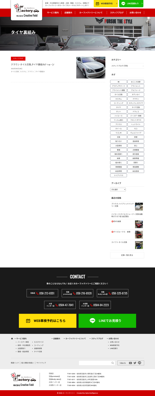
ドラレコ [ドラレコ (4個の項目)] (136, 111)
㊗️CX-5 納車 (116, 221)
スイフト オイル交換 (119, 242)
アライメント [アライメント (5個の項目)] (135, 86)
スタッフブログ (117, 12)
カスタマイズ (38, 342)
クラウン (31, 71)
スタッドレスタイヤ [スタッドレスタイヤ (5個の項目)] (136, 103)
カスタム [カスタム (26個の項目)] (118, 99)
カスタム (23, 71)
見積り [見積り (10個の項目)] (135, 162)
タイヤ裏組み (40, 71)
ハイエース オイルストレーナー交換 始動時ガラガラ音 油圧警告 (127, 215)
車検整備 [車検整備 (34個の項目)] (118, 167)
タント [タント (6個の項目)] (118, 111)
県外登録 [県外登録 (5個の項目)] (136, 154)
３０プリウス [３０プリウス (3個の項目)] (118, 175)
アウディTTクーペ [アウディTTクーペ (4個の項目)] (118, 86)
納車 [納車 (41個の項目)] (118, 158)
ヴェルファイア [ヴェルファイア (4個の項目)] (135, 133)
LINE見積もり (133, 3)
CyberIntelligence (91, 393)
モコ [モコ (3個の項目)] (135, 129)
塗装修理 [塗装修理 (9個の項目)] (136, 141)
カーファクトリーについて (91, 12)
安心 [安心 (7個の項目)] (135, 146)
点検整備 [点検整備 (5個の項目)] (136, 150)
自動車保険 (38, 348)
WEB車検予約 (107, 3)
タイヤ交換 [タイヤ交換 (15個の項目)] (136, 107)
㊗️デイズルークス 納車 (120, 232)
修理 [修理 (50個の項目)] (135, 137)
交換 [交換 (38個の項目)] (118, 137)
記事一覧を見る (127, 255)
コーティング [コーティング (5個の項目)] (118, 103)
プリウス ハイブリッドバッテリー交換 (122, 205)
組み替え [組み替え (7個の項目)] (118, 162)
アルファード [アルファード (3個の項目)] (135, 90)
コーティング (38, 345)
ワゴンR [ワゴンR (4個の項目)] (118, 133)
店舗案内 (68, 12)
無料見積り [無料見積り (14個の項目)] (118, 154)
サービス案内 (53, 12)
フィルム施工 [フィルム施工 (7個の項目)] (118, 120)
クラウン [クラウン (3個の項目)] (136, 99)
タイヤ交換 (38, 351)
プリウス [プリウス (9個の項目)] (118, 124)
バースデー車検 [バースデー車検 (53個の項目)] (135, 116)
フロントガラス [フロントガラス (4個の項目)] (135, 120)
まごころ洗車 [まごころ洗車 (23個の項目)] (135, 82)
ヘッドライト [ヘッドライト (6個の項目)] (135, 124)
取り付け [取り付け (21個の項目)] (118, 141)
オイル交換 (15, 71)
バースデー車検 (23, 342)
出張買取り (22, 348)
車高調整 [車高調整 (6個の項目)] (136, 167)
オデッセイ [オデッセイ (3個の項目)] (136, 94)
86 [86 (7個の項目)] (118, 82)
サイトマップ (41, 363)
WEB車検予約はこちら (50, 321)
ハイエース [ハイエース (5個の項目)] (118, 116)
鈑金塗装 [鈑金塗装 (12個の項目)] (136, 171)
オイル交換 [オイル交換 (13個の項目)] (118, 94)
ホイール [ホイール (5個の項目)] (118, 129)
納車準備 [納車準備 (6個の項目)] (136, 158)
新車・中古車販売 (24, 345)
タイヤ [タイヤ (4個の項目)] (118, 107)
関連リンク (15, 363)
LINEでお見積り (110, 321)
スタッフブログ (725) (119, 66)
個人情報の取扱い (27, 363)
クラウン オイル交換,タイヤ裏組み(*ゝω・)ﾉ (32, 64)
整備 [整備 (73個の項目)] (118, 150)
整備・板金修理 (23, 351)
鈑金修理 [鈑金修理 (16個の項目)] (118, 171)
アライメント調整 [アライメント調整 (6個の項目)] (118, 90)
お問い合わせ (135, 12)
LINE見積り (114, 348)
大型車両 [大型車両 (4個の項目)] (118, 146)
